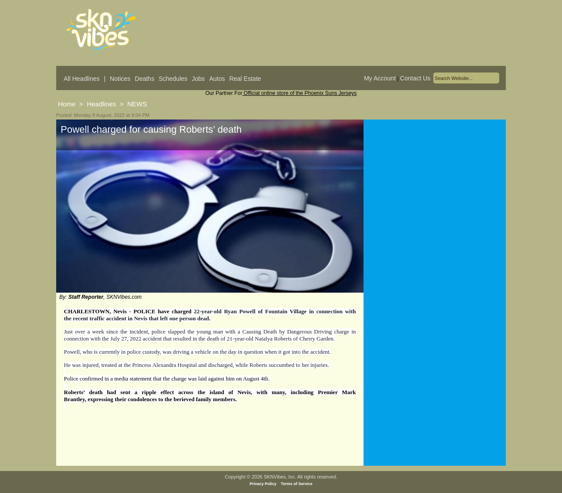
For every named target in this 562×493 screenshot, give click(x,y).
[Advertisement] (435, 206)
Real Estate (245, 78)
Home (67, 104)
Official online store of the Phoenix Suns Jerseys (299, 93)
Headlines (101, 104)
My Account (380, 78)
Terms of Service (297, 484)
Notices (120, 78)
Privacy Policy (263, 484)
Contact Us (415, 78)
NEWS (137, 104)
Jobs (198, 78)
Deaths (144, 78)
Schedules (173, 78)
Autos (217, 78)
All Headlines (82, 78)
